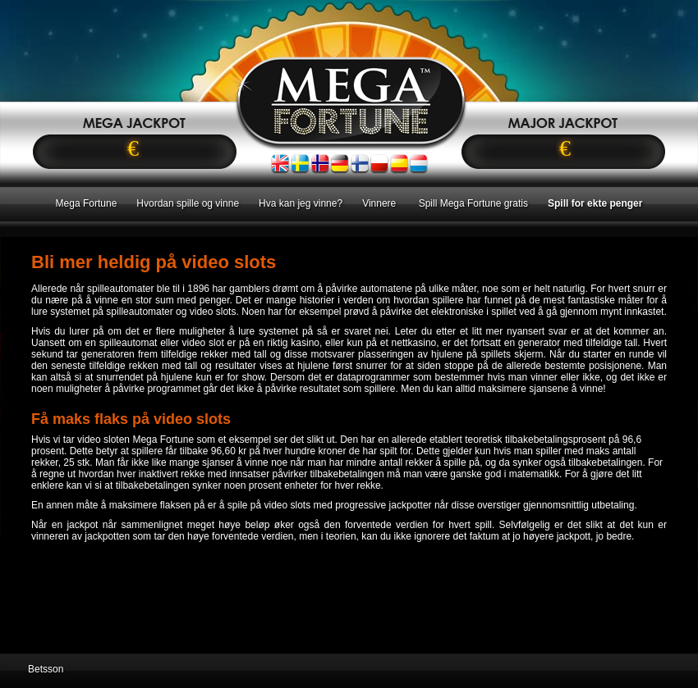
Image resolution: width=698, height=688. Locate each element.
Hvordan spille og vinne (187, 203)
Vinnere (380, 203)
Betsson (45, 669)
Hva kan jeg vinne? (300, 203)
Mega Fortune (86, 203)
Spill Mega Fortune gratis (473, 203)
